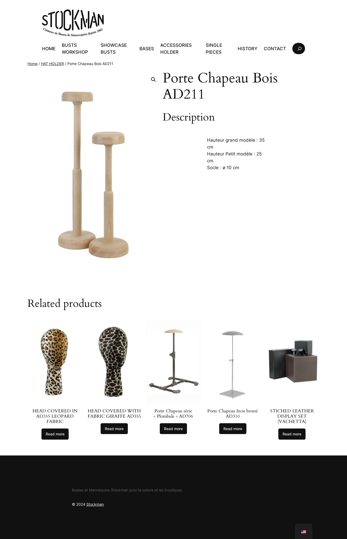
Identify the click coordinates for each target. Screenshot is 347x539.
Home (32, 63)
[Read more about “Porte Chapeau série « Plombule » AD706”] (173, 428)
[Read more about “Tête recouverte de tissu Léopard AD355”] (55, 434)
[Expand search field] (298, 48)
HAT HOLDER (52, 63)
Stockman (95, 504)
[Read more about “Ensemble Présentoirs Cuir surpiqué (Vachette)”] (292, 434)
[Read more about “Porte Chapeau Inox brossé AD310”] (232, 428)
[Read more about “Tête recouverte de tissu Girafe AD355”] (114, 428)
